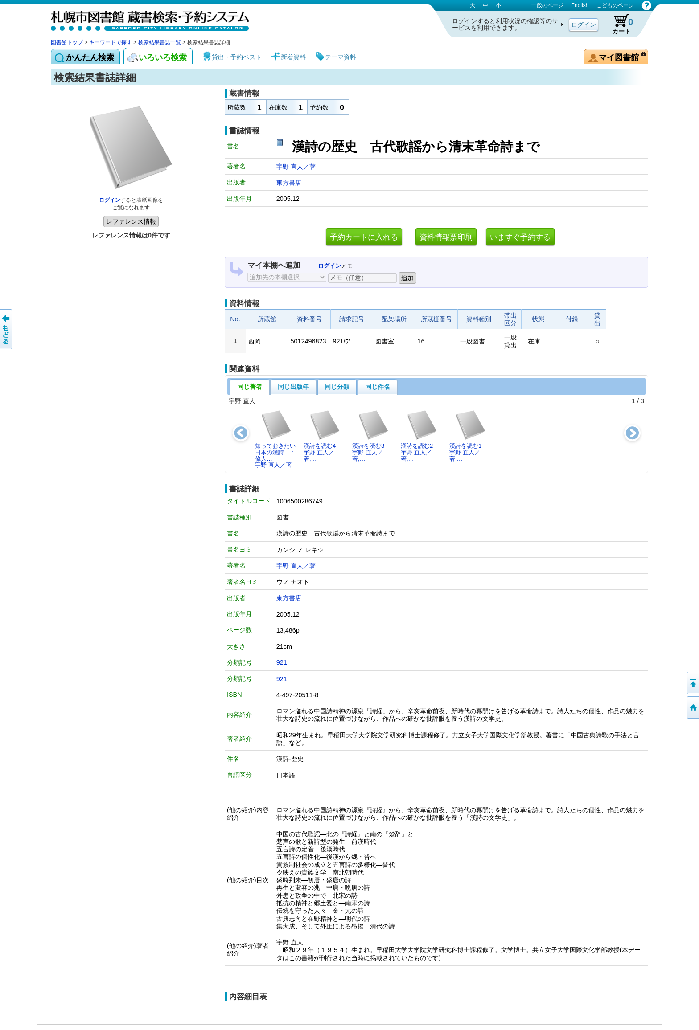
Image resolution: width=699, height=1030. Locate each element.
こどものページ (615, 5)
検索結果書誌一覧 (159, 42)
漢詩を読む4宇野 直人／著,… (322, 435)
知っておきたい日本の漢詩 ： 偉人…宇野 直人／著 (277, 438)
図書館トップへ (692, 707)
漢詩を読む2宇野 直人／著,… (419, 435)
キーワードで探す (110, 42)
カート (618, 24)
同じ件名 (377, 386)
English (579, 5)
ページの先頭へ (692, 683)
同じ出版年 (293, 386)
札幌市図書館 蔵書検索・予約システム (144, 19)
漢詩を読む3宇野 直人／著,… (370, 435)
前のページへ (6, 329)
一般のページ (547, 5)
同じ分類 (337, 386)
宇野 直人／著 (296, 166)
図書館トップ (67, 42)
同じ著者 (249, 386)
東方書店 (288, 182)
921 (281, 662)
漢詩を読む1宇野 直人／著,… (467, 435)
